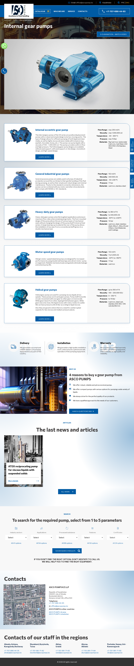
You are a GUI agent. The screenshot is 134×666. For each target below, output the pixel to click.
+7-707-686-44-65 (116, 11)
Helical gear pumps (46, 289)
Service (71, 11)
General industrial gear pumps (52, 173)
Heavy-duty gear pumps (49, 211)
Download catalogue (132, 163)
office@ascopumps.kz (84, 3)
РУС (123, 3)
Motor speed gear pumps (49, 251)
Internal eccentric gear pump (51, 129)
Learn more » (45, 157)
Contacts (82, 11)
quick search (132, 180)
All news (65, 492)
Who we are (59, 11)
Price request (132, 144)
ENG (127, 3)
